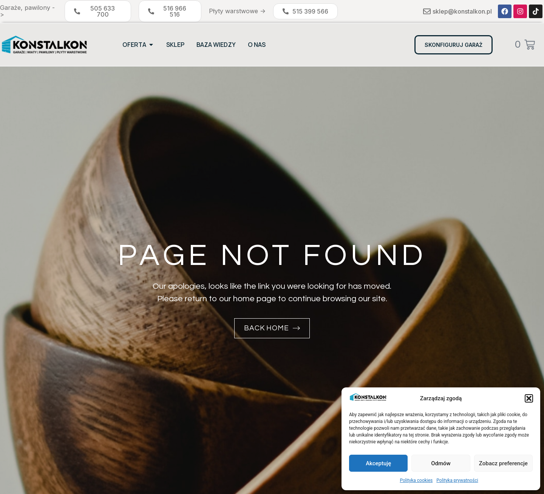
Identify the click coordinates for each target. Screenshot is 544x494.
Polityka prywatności (457, 480)
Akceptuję (378, 463)
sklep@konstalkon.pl (462, 11)
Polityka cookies (416, 480)
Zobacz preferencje (503, 463)
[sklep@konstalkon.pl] (427, 11)
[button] (529, 398)
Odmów (441, 463)
